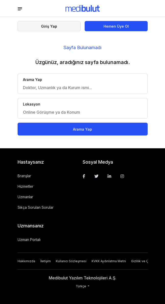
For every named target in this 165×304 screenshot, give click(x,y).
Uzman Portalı (29, 239)
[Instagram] (122, 176)
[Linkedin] (109, 176)
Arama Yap (82, 129)
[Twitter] (96, 176)
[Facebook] (84, 176)
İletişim (45, 261)
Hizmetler (25, 186)
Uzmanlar (25, 197)
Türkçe (81, 286)
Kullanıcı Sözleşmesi (71, 261)
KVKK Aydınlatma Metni (109, 261)
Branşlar (24, 176)
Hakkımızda (26, 261)
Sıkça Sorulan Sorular (36, 207)
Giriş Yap (49, 26)
